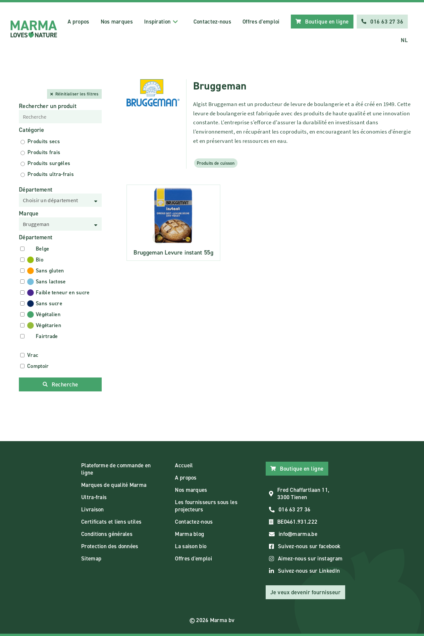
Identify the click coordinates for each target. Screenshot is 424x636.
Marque (28, 213)
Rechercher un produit (48, 106)
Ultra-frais (94, 497)
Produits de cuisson (216, 163)
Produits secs (43, 141)
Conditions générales (106, 534)
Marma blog (189, 534)
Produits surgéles (48, 163)
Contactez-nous (212, 21)
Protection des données (109, 546)
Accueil (184, 465)
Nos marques (117, 21)
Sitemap (91, 558)
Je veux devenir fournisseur (305, 592)
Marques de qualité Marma (113, 485)
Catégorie (31, 130)
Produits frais (43, 152)
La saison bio (190, 546)
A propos (78, 21)
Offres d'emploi (261, 21)
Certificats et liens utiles (111, 521)
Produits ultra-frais (50, 174)
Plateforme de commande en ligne (116, 469)
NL (404, 40)
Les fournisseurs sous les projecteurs (206, 505)
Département (35, 190)
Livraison (92, 509)
